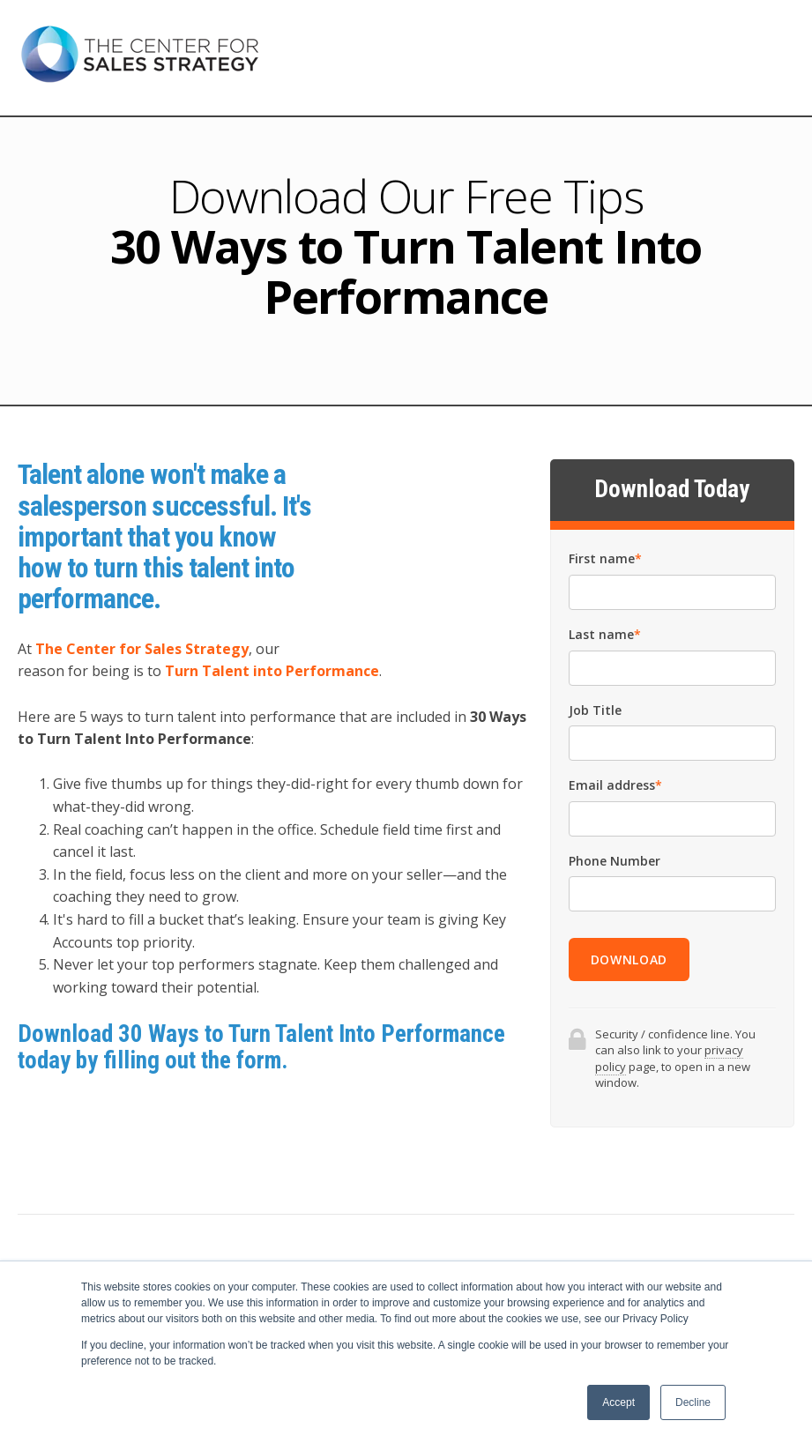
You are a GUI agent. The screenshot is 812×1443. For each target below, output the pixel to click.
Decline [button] (693, 1402)
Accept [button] (618, 1402)
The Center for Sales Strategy (142, 648)
